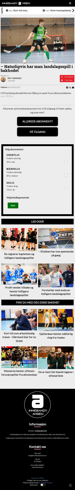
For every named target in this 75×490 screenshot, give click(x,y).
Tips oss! (69, 80)
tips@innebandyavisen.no (37, 455)
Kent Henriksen (37, 467)
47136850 (69, 77)
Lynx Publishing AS (45, 483)
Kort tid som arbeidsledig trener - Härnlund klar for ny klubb (23, 10)
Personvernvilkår (37, 478)
